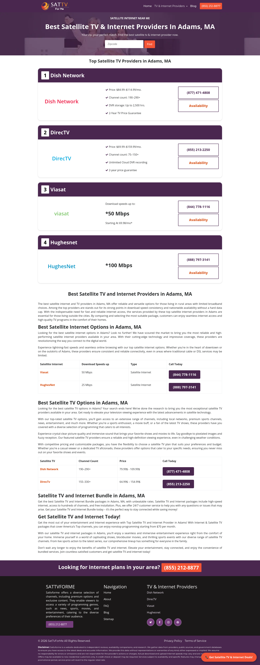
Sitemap (109, 619)
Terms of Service (195, 640)
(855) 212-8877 (210, 6)
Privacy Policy (173, 640)
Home (148, 6)
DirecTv (45, 482)
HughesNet (47, 385)
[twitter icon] (150, 622)
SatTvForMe (56, 640)
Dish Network (49, 469)
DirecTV (151, 599)
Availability (198, 105)
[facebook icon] (159, 622)
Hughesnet (153, 612)
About (107, 599)
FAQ (106, 606)
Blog (193, 6)
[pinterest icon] (177, 622)
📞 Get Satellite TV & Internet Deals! (229, 657)
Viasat (44, 372)
